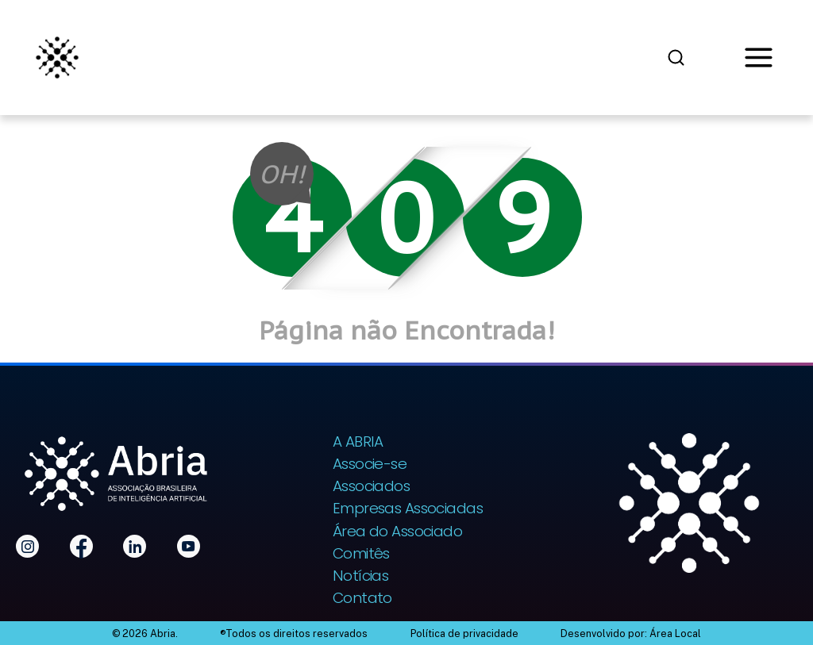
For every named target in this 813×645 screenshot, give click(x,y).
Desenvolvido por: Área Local (631, 633)
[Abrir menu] (758, 57)
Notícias (361, 575)
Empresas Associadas (408, 508)
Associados (371, 486)
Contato (362, 598)
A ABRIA (358, 441)
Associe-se (369, 463)
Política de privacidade (464, 633)
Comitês (361, 553)
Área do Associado (397, 531)
